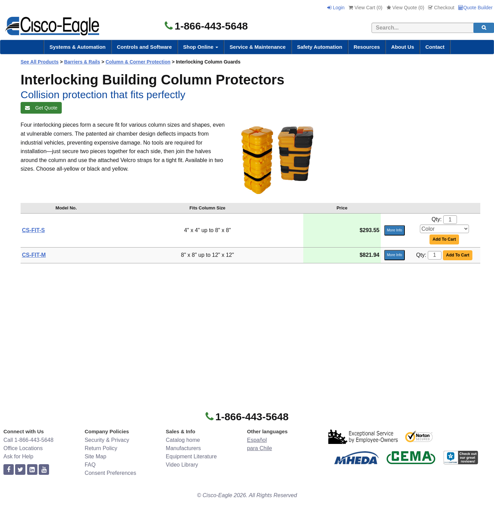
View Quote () (405, 7)
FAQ (90, 465)
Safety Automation (319, 47)
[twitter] (20, 470)
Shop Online (201, 47)
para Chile (259, 448)
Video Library (182, 465)
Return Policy (101, 448)
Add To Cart (444, 239)
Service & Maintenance (257, 47)
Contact (435, 47)
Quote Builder (475, 7)
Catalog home (183, 440)
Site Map (95, 456)
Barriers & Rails (82, 62)
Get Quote (41, 108)
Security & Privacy (107, 440)
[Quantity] (450, 219)
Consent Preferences (110, 473)
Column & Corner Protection (138, 62)
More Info (394, 230)
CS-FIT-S (33, 230)
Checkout (441, 7)
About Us (402, 47)
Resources (367, 47)
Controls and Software (144, 47)
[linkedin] (32, 470)
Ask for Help (18, 456)
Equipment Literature (191, 456)
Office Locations (23, 448)
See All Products (40, 62)
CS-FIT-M (34, 255)
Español (257, 440)
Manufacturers (183, 448)
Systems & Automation (77, 47)
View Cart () (365, 7)
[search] (483, 28)
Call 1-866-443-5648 (28, 440)
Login (335, 7)
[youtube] (44, 470)
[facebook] (8, 470)
